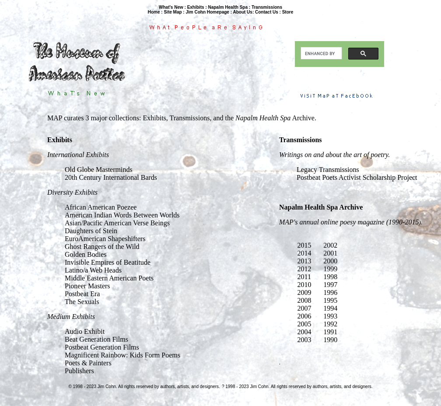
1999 (330, 269)
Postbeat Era (82, 294)
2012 (305, 269)
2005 (305, 324)
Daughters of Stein (91, 230)
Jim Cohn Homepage (207, 12)
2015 (305, 245)
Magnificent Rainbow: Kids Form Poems (122, 355)
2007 (305, 308)
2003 (305, 339)
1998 (330, 276)
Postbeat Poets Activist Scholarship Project (357, 177)
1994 (330, 308)
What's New (171, 7)
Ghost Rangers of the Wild (102, 246)
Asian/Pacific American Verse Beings (117, 223)
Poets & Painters (88, 363)
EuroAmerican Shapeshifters (105, 238)
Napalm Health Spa (228, 7)
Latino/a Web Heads (93, 270)
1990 (330, 339)
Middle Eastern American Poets (109, 278)
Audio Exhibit (85, 331)
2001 (330, 253)
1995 (330, 300)
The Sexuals (82, 301)
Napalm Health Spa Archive (321, 207)
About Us (242, 12)
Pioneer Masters (87, 286)
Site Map (173, 12)
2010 (305, 284)
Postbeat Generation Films (102, 347)
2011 (304, 276)
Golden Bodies (86, 254)
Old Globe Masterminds (99, 169)
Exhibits (195, 7)
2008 (305, 300)
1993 (330, 316)
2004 (305, 332)
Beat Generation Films (96, 339)
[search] (320, 53)
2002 (330, 245)
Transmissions (267, 7)
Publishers (79, 370)
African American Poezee (100, 207)
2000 (330, 261)
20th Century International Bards (111, 177)
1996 (330, 292)
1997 (330, 284)
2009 (305, 292)
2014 (305, 253)
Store (288, 12)
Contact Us (266, 12)
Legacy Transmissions (328, 169)
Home (154, 12)
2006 (305, 316)
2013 (305, 261)
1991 (330, 332)
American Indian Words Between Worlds (122, 215)
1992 (330, 324)
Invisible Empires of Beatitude (107, 262)
